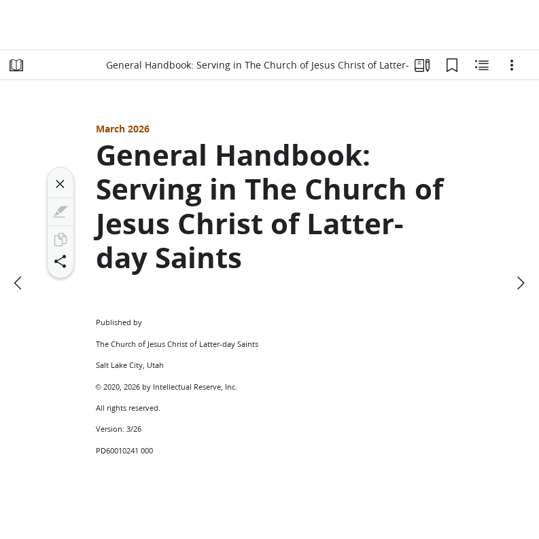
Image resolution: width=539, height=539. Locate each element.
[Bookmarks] (452, 65)
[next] (520, 283)
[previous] (19, 283)
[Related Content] (481, 65)
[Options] (511, 65)
